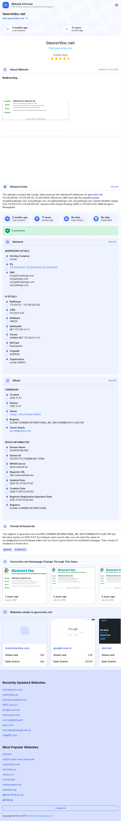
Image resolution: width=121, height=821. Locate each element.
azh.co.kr (8, 725)
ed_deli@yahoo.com (20, 430)
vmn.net (107, 648)
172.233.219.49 (17, 267)
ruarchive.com (11, 764)
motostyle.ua (10, 694)
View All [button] (114, 186)
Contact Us (60, 808)
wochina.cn (9, 769)
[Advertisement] (60, 89)
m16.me (7, 754)
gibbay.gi (8, 799)
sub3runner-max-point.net (18, 759)
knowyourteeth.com (15, 699)
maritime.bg (9, 789)
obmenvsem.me (12, 784)
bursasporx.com (12, 689)
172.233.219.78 (33, 267)
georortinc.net (95, 194)
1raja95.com (10, 735)
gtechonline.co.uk (13, 794)
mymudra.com (11, 714)
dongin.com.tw (11, 709)
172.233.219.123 (50, 267)
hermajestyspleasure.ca (17, 730)
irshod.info (9, 779)
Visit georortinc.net (15, 18)
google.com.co (62, 648)
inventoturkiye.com (17, 648)
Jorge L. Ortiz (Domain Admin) (25, 414)
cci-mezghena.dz (13, 720)
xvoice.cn (8, 774)
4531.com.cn (10, 704)
